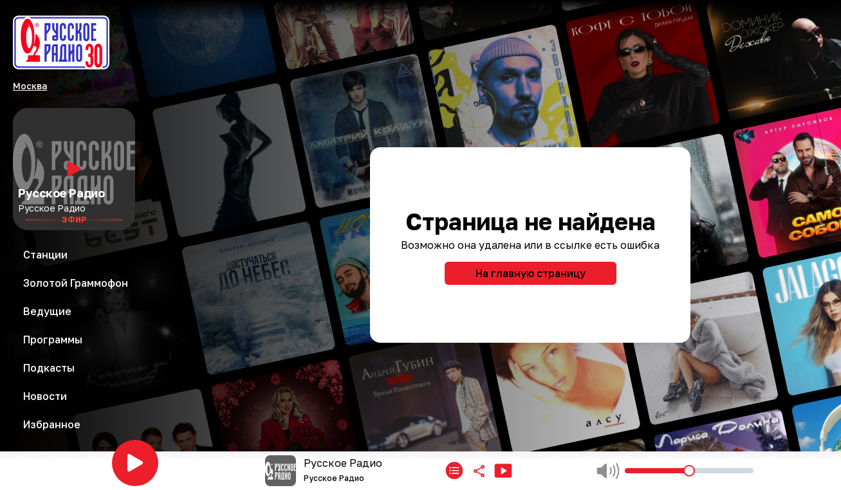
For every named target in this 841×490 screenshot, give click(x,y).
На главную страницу (531, 273)
